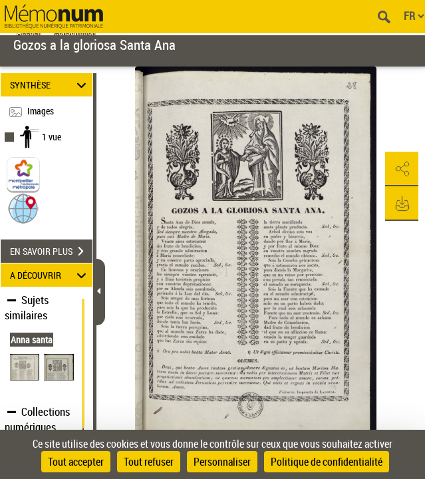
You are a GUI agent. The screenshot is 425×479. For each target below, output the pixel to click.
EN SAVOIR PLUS (51, 251)
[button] (23, 208)
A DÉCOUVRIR (50, 275)
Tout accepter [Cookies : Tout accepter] (76, 461)
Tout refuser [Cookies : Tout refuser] (149, 461)
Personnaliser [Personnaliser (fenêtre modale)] (222, 461)
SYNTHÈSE (50, 84)
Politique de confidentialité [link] (326, 461)
